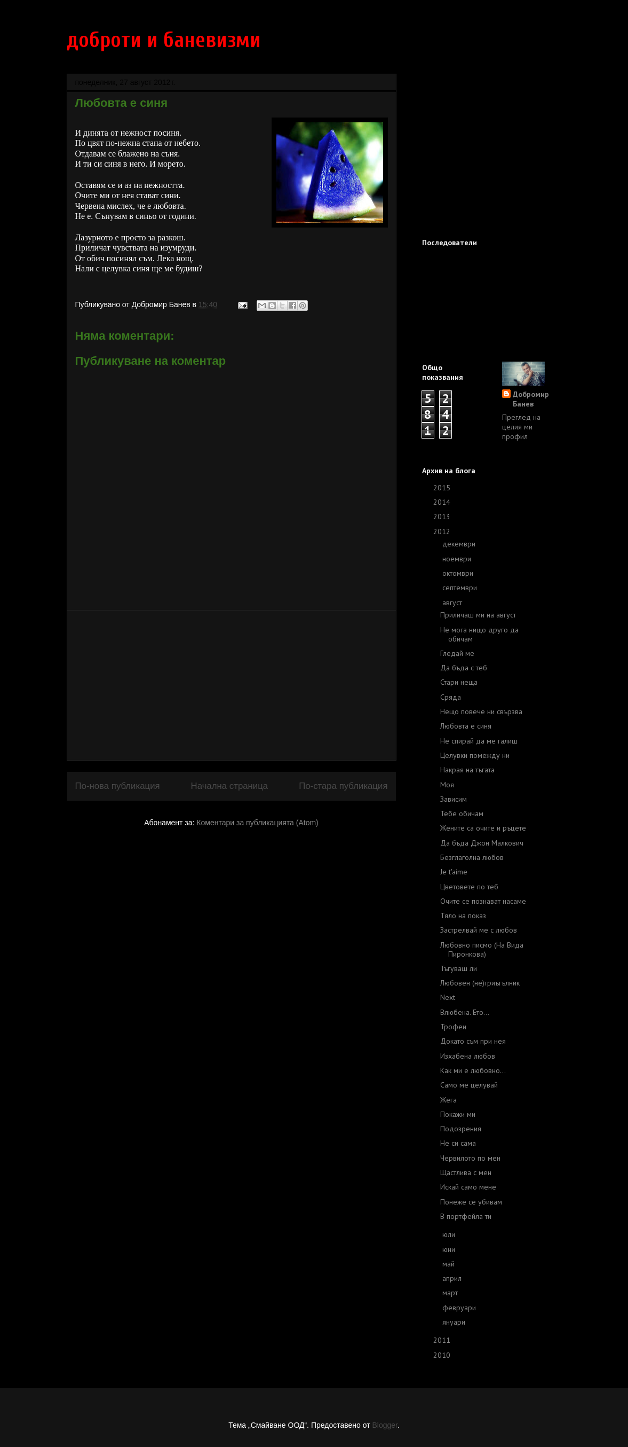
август (453, 602)
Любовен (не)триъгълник (480, 983)
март (451, 1292)
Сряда (450, 697)
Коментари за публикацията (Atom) (257, 822)
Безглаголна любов (472, 857)
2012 (442, 531)
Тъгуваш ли (458, 968)
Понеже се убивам (471, 1202)
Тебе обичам (461, 813)
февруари (460, 1307)
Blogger (384, 1425)
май (449, 1264)
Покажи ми (457, 1114)
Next (447, 997)
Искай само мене (468, 1187)
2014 (442, 502)
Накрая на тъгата (467, 770)
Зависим (453, 799)
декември (460, 544)
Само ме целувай (469, 1085)
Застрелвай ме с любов (478, 930)
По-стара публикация (343, 786)
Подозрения (460, 1128)
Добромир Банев (531, 399)
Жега (448, 1100)
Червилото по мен (470, 1158)
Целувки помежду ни (475, 755)
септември (460, 587)
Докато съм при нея (473, 1041)
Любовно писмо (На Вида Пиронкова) (481, 949)
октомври (458, 573)
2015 (442, 487)
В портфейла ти (465, 1216)
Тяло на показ (463, 915)
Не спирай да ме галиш (479, 741)
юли (449, 1234)
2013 (442, 516)
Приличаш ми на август (478, 615)
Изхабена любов (467, 1056)
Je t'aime (453, 872)
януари (454, 1322)
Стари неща (459, 682)
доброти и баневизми (164, 40)
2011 (442, 1340)
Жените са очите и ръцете (483, 828)
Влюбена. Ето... (464, 1012)
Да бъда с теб (463, 667)
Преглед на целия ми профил (521, 426)
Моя (447, 784)
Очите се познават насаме (483, 901)
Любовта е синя (465, 726)
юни (449, 1249)
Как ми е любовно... (473, 1070)
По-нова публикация (117, 786)
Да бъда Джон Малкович (481, 843)
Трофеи (453, 1026)
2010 (442, 1355)
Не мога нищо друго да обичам (479, 634)
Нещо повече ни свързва (481, 711)
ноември (457, 559)
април (453, 1278)
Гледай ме (457, 653)
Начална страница (229, 786)
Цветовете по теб (469, 886)
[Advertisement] (232, 685)
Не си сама (458, 1143)
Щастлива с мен (465, 1172)
